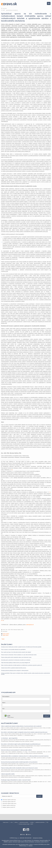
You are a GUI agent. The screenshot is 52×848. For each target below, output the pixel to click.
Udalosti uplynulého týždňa (8, 774)
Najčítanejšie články (9, 723)
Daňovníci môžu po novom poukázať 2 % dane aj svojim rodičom (16, 750)
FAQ (47, 822)
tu (50, 492)
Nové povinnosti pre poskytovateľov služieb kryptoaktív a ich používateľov (19, 762)
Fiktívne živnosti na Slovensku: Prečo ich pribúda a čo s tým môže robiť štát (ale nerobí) (18, 654)
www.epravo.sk (30, 624)
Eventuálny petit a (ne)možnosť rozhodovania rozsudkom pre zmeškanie (15, 660)
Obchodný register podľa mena (8, 803)
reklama (16, 822)
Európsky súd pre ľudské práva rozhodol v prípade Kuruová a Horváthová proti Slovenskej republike (21, 646)
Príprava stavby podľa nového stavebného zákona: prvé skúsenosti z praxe (16, 657)
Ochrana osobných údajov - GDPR (26, 824)
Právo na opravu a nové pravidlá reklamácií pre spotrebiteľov (13, 649)
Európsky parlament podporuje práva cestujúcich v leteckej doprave (14, 670)
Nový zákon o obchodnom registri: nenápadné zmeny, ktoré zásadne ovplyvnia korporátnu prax (24, 732)
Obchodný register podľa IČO (8, 801)
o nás (11, 822)
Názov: (4, 702)
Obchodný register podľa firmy (8, 799)
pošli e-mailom (6, 633)
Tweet (3, 639)
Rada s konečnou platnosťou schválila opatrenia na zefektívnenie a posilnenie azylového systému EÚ (21, 665)
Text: (3, 708)
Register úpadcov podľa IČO (8, 807)
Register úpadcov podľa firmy (8, 805)
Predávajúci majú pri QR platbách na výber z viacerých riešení (16, 780)
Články (23, 834)
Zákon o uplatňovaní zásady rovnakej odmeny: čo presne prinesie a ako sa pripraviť (21, 726)
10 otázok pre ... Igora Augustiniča (9, 738)
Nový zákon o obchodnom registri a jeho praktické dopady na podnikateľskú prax (20, 744)
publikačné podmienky (40, 822)
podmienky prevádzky (24, 822)
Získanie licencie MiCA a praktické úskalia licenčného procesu (13, 667)
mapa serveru (5, 822)
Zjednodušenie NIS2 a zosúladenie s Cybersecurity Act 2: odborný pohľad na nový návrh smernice (25, 756)
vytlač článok (5, 635)
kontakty (32, 822)
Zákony (29, 834)
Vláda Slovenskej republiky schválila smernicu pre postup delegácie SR (15, 662)
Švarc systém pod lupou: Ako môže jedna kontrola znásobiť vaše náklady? (16, 652)
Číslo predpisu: (5, 696)
